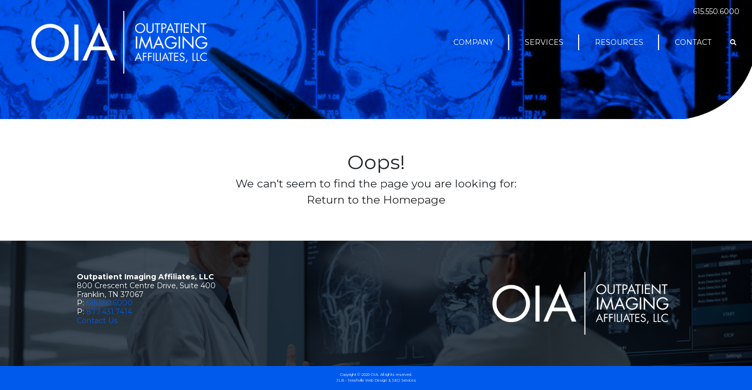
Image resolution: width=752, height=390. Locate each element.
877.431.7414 (109, 311)
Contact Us (97, 320)
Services (544, 42)
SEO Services (404, 380)
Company (473, 42)
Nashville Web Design (367, 380)
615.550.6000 (716, 11)
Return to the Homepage (376, 199)
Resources (619, 42)
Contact (693, 42)
